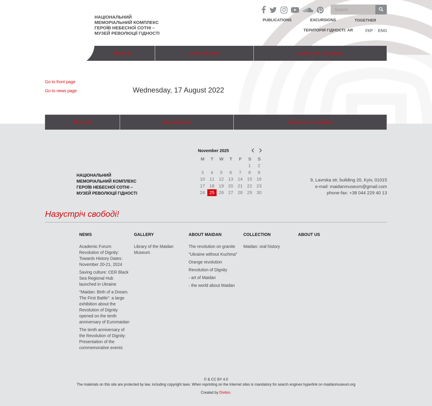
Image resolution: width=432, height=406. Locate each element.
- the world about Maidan (212, 285)
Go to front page (60, 81)
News (85, 234)
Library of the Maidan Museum (153, 249)
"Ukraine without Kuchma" (213, 254)
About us (309, 234)
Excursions (323, 20)
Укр (369, 30)
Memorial (122, 53)
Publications (277, 20)
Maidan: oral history (261, 246)
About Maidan (205, 234)
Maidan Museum (204, 53)
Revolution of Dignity (208, 269)
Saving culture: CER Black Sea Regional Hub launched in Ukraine (103, 278)
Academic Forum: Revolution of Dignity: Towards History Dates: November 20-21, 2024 (100, 255)
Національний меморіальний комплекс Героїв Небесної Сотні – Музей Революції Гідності (127, 25)
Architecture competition (320, 53)
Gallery (144, 234)
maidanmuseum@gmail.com (358, 186)
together (365, 20)
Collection (257, 234)
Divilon (224, 392)
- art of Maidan (202, 277)
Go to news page (61, 90)
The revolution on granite (212, 246)
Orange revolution (205, 262)
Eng (382, 30)
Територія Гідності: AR (328, 30)
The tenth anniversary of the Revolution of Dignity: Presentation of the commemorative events (102, 338)
